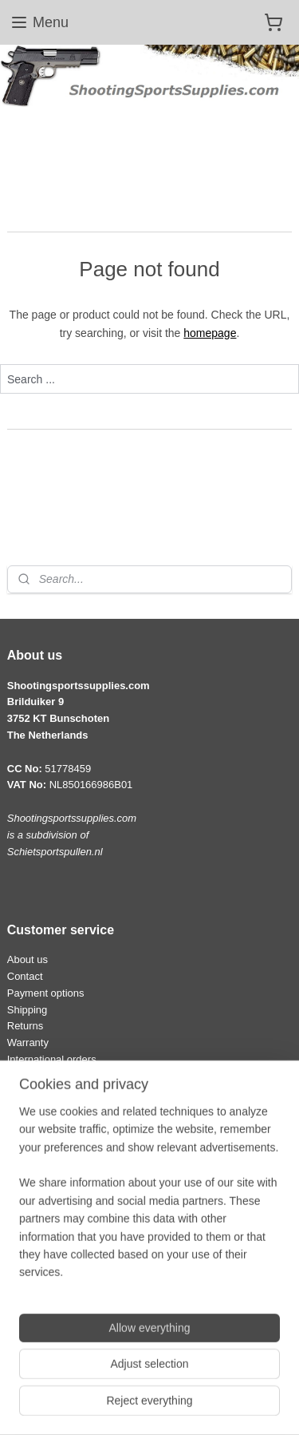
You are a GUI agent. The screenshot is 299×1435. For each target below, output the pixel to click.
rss (231, 1379)
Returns (25, 1026)
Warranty (28, 1043)
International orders (51, 1059)
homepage (209, 333)
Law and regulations (53, 1264)
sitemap (202, 1379)
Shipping (27, 1010)
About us (27, 959)
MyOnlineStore (194, 1405)
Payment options (46, 993)
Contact (25, 976)
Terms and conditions (56, 1281)
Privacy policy (38, 1298)
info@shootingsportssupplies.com (84, 1170)
